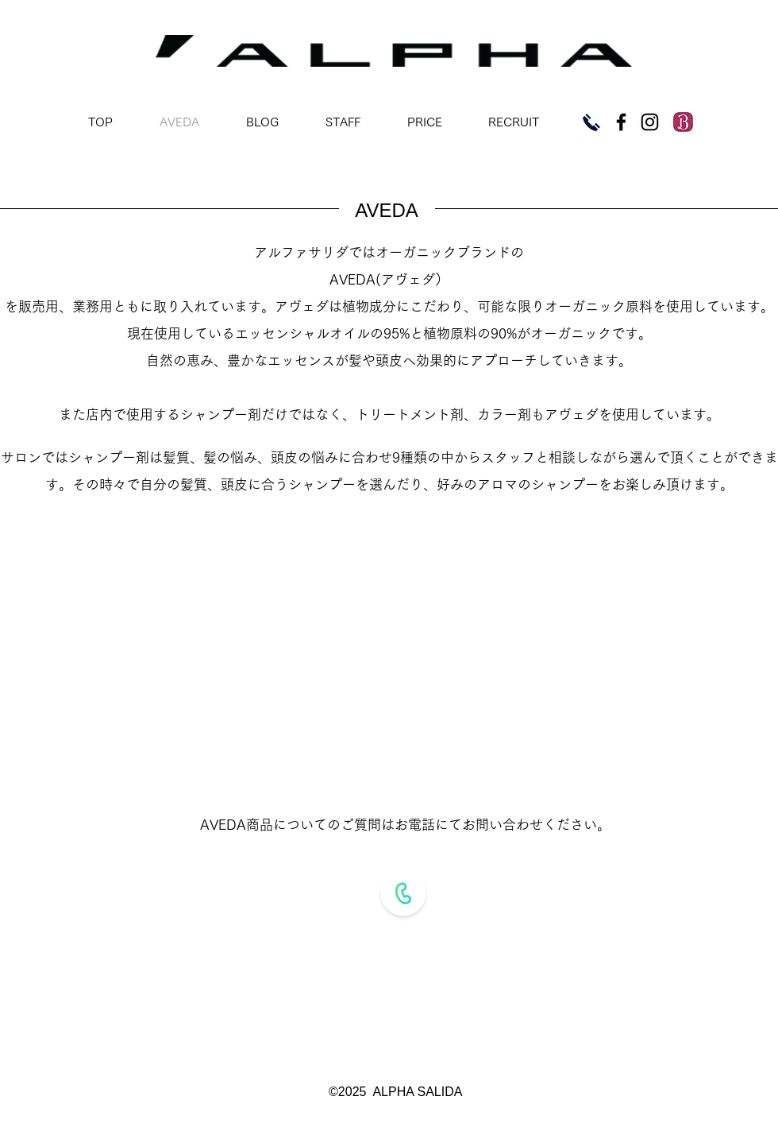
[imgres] (683, 122)
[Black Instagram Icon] (649, 122)
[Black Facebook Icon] (621, 122)
